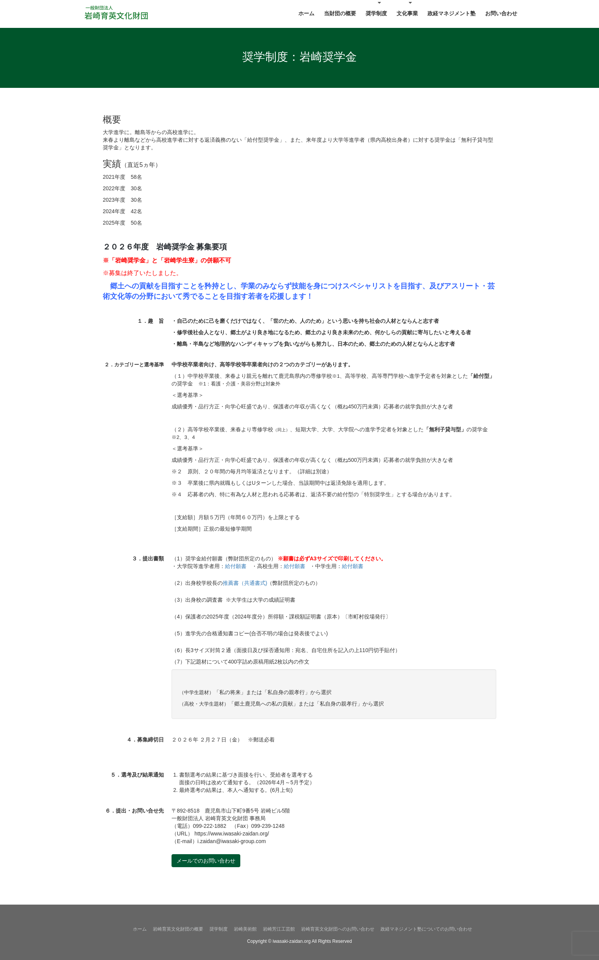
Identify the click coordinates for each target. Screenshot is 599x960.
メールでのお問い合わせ (205, 861)
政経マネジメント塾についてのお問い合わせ (426, 929)
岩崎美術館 (245, 929)
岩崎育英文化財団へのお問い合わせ (337, 929)
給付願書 (235, 566)
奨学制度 (218, 929)
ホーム (140, 929)
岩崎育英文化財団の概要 (178, 929)
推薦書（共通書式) (245, 583)
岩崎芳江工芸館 (279, 929)
